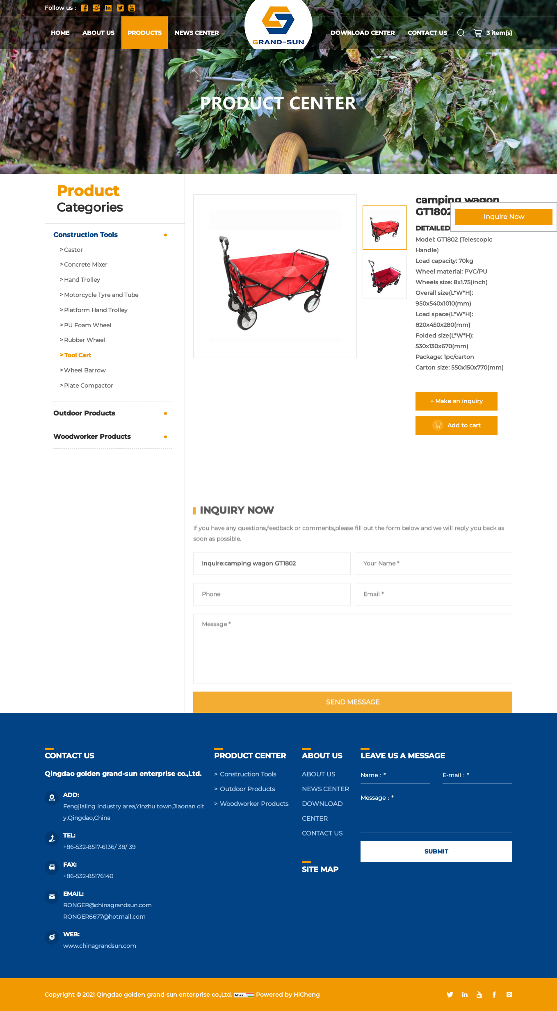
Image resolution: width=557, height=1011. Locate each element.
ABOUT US (98, 33)
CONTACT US (427, 33)
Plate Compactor (88, 385)
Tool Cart (77, 355)
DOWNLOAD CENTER (363, 33)
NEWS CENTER (197, 33)
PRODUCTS (145, 33)
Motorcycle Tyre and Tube (101, 295)
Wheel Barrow (84, 370)
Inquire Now (504, 217)
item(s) (492, 33)
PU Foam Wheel (87, 325)
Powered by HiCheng (288, 994)
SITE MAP (320, 869)
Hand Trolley (82, 279)
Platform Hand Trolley (96, 310)
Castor (73, 249)
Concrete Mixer (85, 264)
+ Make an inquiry (456, 401)
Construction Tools (85, 235)
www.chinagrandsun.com (99, 945)
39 (132, 847)
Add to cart (464, 425)
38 (121, 847)
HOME (60, 33)
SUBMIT (436, 851)
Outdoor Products (84, 413)
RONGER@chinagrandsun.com (107, 905)
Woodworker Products (92, 436)
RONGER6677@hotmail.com (104, 916)
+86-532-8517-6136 (88, 847)
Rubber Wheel (84, 340)
